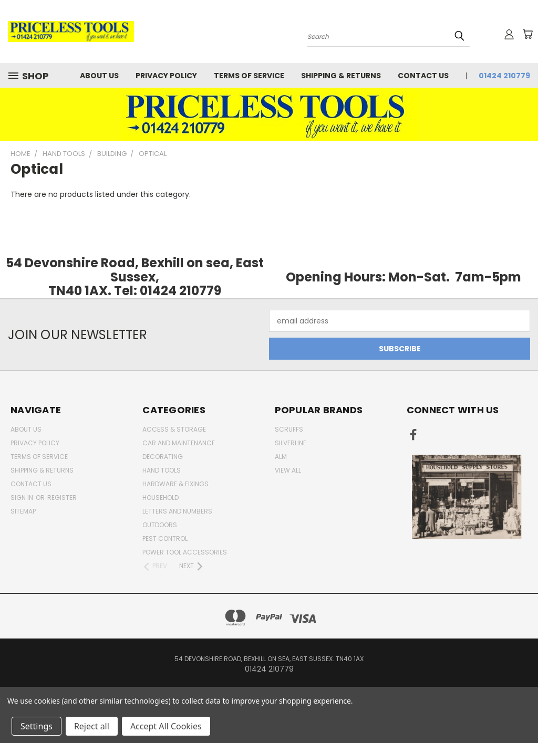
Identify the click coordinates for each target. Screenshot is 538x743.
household (160, 497)
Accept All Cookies (166, 726)
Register (62, 497)
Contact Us (423, 75)
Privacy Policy (166, 75)
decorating (162, 456)
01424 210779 (504, 75)
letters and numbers (177, 511)
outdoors (159, 524)
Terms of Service (249, 75)
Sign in (23, 497)
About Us (99, 75)
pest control (165, 538)
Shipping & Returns (341, 75)
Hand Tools (161, 470)
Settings (36, 726)
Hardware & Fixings (175, 483)
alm (281, 456)
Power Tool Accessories (184, 552)
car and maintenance (178, 442)
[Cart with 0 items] (527, 34)
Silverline (290, 442)
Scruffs (289, 429)
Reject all (91, 726)
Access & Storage (174, 429)
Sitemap (23, 511)
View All (288, 470)
